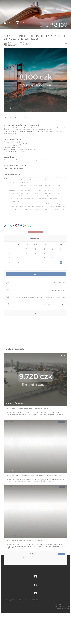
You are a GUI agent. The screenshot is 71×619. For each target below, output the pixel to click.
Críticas (47, 118)
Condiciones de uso (62, 605)
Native (24, 410)
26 (61, 262)
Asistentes (28, 118)
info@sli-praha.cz (50, 196)
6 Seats (30, 537)
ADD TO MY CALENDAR (35, 232)
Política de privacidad (62, 607)
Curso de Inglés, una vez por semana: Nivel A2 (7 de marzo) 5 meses (27, 392)
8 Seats (30, 405)
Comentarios (38, 118)
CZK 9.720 (62, 406)
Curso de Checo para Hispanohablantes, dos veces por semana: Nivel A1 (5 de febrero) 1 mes (34, 459)
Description (8, 118)
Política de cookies (63, 608)
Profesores (18, 118)
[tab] (9, 118)
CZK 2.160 (62, 471)
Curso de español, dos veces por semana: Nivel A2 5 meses (24, 524)
